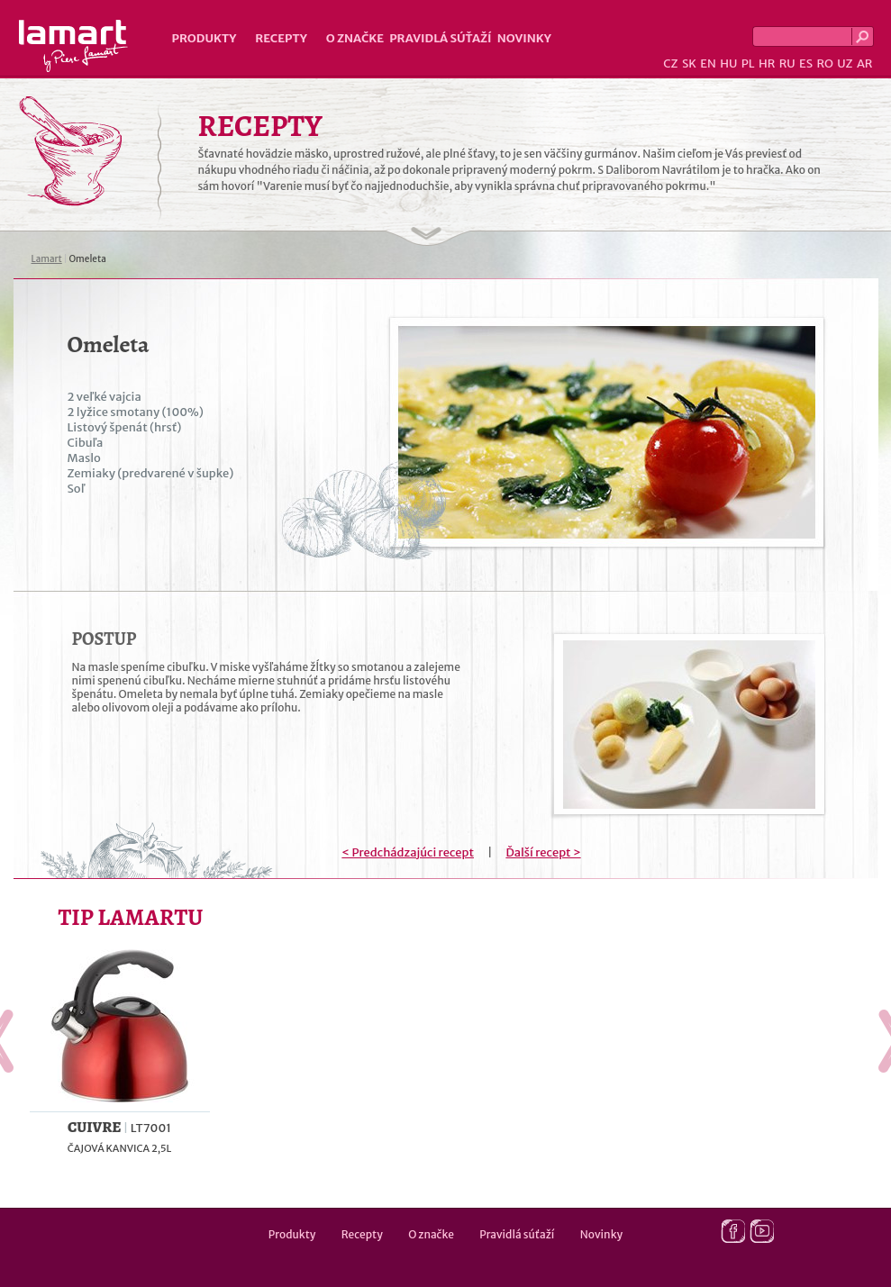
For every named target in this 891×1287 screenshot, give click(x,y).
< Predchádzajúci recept (407, 852)
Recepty (280, 38)
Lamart (73, 46)
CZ (670, 63)
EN (708, 63)
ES (806, 63)
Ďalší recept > (542, 852)
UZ (844, 63)
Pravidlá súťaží (440, 38)
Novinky (524, 38)
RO (824, 63)
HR (767, 63)
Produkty (204, 38)
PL (748, 63)
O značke (355, 38)
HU (728, 63)
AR (865, 63)
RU (787, 63)
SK (689, 63)
